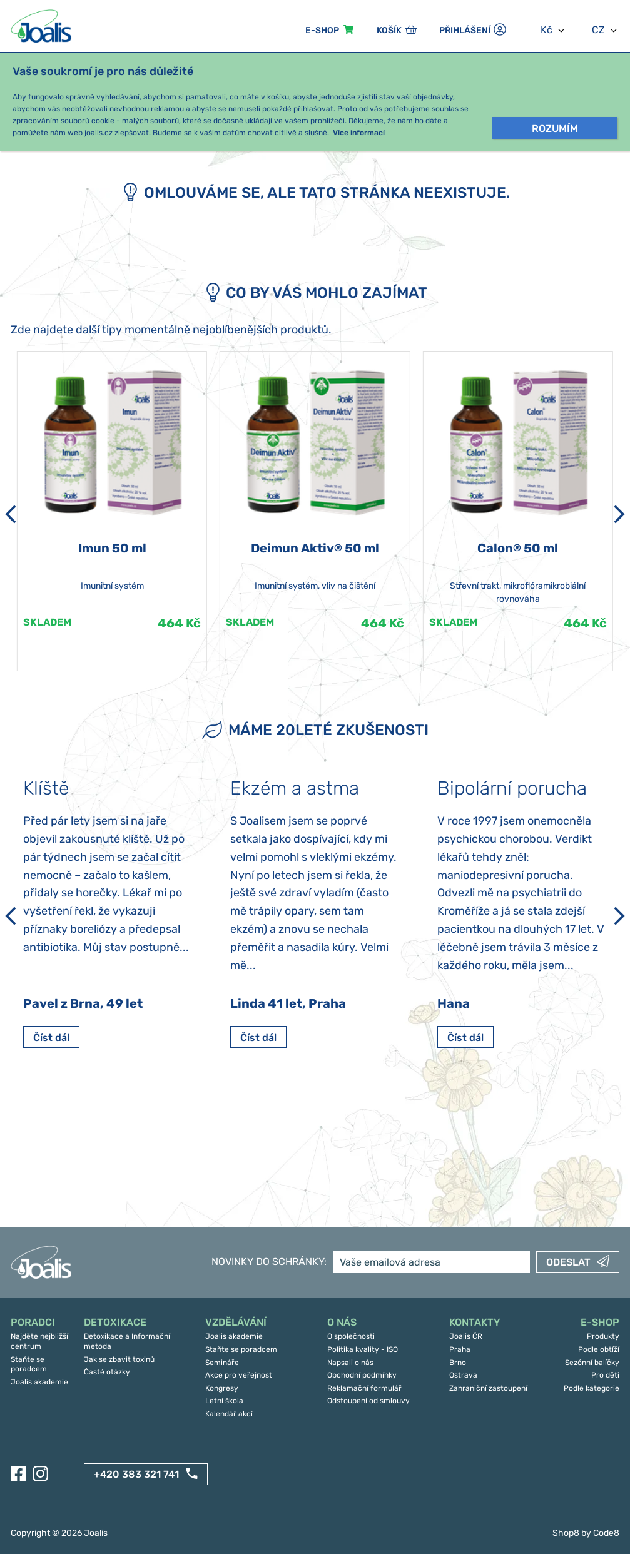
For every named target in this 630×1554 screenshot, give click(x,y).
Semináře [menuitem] (222, 1362)
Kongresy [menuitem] (221, 1388)
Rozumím (555, 129)
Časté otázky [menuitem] (107, 1372)
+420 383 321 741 (136, 1474)
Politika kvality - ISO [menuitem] (362, 1349)
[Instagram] (40, 1473)
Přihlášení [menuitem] (464, 30)
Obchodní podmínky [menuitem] (362, 1375)
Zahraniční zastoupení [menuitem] (488, 1388)
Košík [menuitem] (389, 30)
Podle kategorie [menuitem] (591, 1388)
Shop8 (565, 1533)
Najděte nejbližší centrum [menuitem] (39, 1341)
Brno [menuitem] (457, 1362)
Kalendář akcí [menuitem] (229, 1413)
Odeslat (568, 1262)
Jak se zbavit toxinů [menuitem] (119, 1359)
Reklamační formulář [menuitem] (364, 1388)
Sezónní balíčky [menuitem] (592, 1362)
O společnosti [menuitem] (351, 1336)
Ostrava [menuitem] (463, 1375)
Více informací (359, 132)
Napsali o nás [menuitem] (350, 1362)
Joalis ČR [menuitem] (465, 1336)
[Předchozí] (10, 514)
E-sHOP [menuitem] (322, 30)
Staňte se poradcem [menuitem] (29, 1364)
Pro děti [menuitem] (605, 1375)
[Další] (619, 514)
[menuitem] (41, 1322)
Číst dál (51, 1038)
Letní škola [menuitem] (224, 1400)
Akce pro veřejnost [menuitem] (238, 1375)
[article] (112, 511)
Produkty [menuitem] (603, 1336)
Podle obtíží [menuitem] (598, 1349)
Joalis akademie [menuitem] (39, 1382)
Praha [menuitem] (459, 1349)
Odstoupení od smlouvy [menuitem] (368, 1400)
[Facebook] (18, 1473)
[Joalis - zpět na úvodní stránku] (42, 26)
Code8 (606, 1533)
